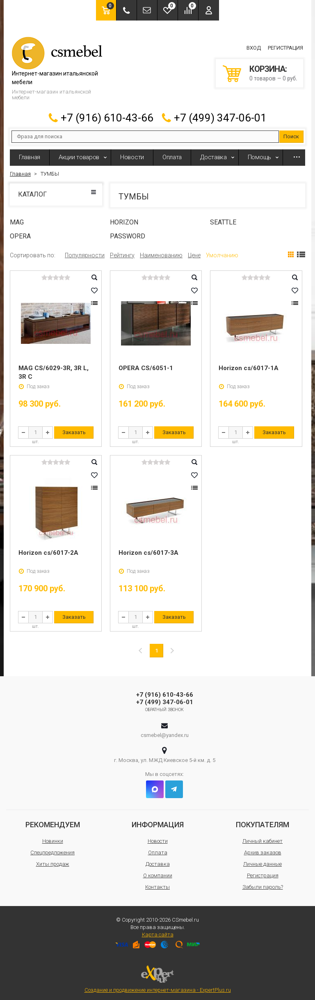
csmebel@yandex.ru (165, 731)
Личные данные (262, 860)
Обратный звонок (164, 706)
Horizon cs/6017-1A (248, 364)
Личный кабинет (262, 837)
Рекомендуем (52, 821)
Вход (254, 46)
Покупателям (262, 821)
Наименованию (161, 251)
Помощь (259, 153)
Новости (132, 153)
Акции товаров (79, 153)
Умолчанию (222, 251)
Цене (194, 251)
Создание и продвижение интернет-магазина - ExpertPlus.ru (157, 975)
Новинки (52, 837)
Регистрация (285, 46)
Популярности (85, 251)
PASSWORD (127, 232)
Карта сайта (157, 931)
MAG (17, 218)
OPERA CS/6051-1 (146, 364)
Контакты (157, 883)
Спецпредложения (52, 849)
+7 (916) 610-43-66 (107, 114)
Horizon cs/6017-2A (48, 549)
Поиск (291, 133)
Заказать (74, 429)
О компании (157, 872)
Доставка (213, 153)
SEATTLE (223, 218)
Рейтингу (122, 251)
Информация (158, 821)
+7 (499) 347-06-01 (220, 114)
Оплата (172, 153)
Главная (29, 153)
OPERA (20, 232)
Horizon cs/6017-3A (148, 549)
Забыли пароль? (262, 883)
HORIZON (124, 218)
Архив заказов (262, 849)
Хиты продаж (52, 860)
